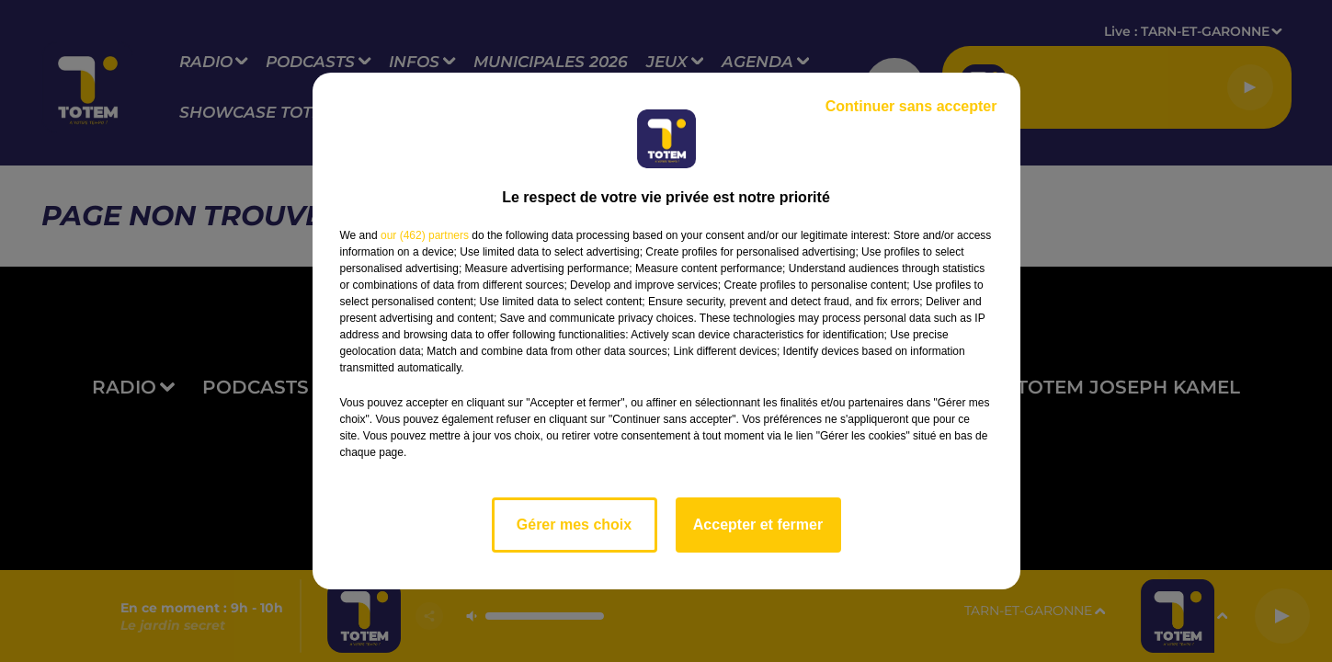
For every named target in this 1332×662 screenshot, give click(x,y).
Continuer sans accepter (911, 106)
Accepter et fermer (758, 524)
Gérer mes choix (574, 524)
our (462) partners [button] (425, 235)
